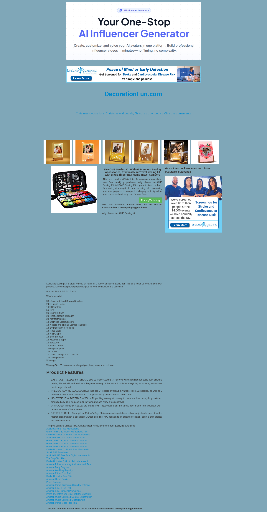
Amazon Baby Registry (57, 467)
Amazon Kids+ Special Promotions (63, 491)
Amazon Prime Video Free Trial (61, 503)
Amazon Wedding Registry (59, 470)
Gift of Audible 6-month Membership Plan (66, 443)
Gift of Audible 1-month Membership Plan (66, 446)
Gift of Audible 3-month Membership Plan (66, 440)
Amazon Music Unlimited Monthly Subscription (69, 497)
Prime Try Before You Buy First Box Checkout (68, 494)
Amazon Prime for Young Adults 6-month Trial (68, 464)
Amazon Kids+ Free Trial (58, 488)
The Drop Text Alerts (56, 458)
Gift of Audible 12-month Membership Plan (67, 431)
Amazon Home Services (58, 479)
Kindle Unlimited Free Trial (59, 476)
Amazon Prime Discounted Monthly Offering (68, 485)
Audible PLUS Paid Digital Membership (65, 437)
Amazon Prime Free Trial (58, 473)
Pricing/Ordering (150, 200)
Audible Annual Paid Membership (62, 428)
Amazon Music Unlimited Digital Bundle (65, 500)
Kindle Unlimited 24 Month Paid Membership (68, 434)
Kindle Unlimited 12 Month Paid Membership (68, 449)
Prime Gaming (53, 482)
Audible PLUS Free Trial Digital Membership (68, 455)
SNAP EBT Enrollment (57, 452)
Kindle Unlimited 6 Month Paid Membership (67, 461)
